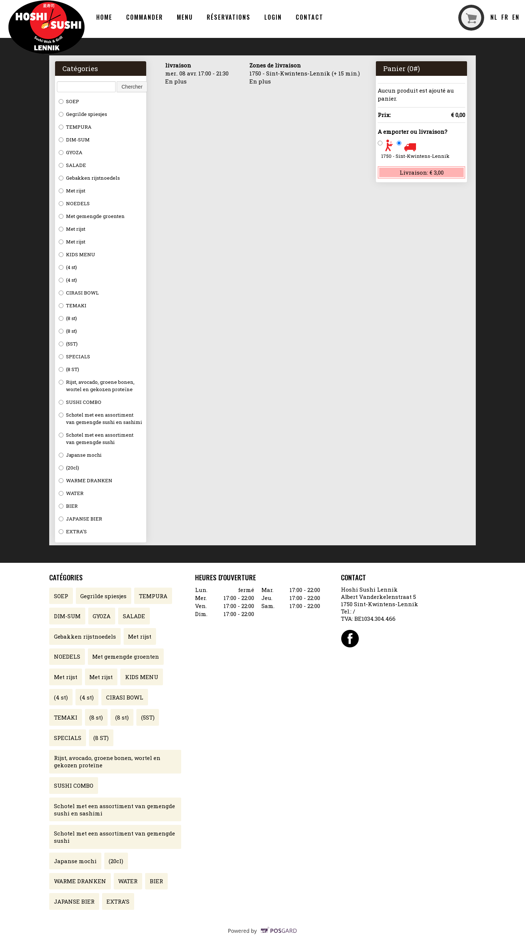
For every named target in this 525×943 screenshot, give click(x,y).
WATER (71, 493)
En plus (176, 81)
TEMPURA (75, 127)
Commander (144, 17)
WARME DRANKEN (85, 480)
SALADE (72, 165)
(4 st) (68, 267)
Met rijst (72, 190)
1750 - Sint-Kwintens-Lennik (415, 156)
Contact (309, 17)
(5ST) (68, 343)
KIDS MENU (77, 254)
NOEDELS (74, 203)
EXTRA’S (73, 531)
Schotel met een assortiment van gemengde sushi (96, 438)
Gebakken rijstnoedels (89, 178)
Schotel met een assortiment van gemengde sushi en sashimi (100, 418)
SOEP (69, 101)
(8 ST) (69, 369)
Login (273, 17)
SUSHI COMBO (80, 402)
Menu (185, 17)
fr (505, 17)
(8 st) (68, 318)
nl (494, 17)
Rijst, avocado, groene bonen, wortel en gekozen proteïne (97, 386)
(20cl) (69, 467)
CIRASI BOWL (79, 292)
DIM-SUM (74, 139)
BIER (68, 506)
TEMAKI (72, 305)
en (516, 17)
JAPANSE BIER (80, 518)
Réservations (228, 17)
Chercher (132, 87)
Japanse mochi (80, 455)
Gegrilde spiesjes (83, 114)
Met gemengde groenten (92, 216)
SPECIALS (74, 356)
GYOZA (70, 152)
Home (104, 17)
